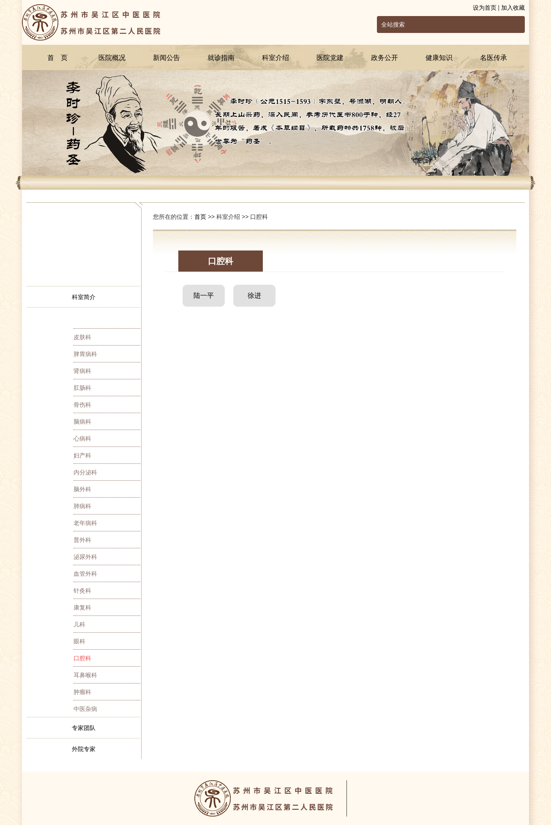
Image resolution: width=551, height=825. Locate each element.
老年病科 (85, 523)
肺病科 (82, 506)
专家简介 (83, 318)
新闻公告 (166, 57)
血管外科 (85, 573)
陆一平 (204, 295)
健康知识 (439, 57)
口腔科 (82, 658)
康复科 (82, 607)
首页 (200, 216)
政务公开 (384, 57)
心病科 (82, 438)
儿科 (79, 624)
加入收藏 (513, 7)
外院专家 (83, 749)
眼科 (79, 641)
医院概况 (111, 57)
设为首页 (484, 7)
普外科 (82, 539)
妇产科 (82, 455)
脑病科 (82, 421)
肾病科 (82, 371)
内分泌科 (85, 472)
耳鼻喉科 (85, 675)
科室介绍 (275, 57)
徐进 (254, 295)
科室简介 (83, 297)
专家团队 (83, 727)
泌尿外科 (85, 556)
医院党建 (330, 57)
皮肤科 (82, 337)
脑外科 (82, 489)
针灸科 (82, 590)
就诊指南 (221, 57)
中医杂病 (85, 708)
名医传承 (493, 57)
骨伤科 (82, 404)
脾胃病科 (85, 354)
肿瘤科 (82, 692)
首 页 (57, 57)
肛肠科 (82, 387)
